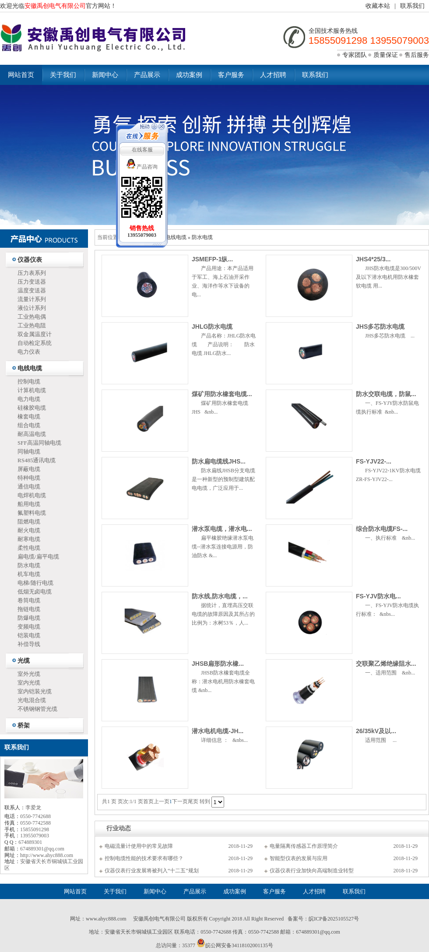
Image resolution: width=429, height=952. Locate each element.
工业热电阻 (32, 325)
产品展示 (147, 74)
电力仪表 (29, 351)
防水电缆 (29, 565)
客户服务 (231, 74)
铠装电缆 (29, 635)
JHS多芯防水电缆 (380, 326)
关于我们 (63, 74)
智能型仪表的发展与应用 (298, 858)
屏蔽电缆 (29, 469)
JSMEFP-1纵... (212, 259)
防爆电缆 (29, 618)
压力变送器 (32, 281)
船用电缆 (29, 504)
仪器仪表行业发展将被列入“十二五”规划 (152, 871)
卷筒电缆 (29, 600)
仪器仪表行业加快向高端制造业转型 (312, 871)
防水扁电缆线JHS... (219, 461)
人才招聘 (273, 74)
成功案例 (189, 74)
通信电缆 (29, 486)
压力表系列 (32, 273)
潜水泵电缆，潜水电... (222, 528)
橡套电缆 (29, 416)
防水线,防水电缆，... (220, 596)
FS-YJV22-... (373, 461)
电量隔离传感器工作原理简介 (304, 846)
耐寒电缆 (29, 539)
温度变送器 (32, 290)
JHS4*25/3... (373, 259)
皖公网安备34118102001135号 (239, 945)
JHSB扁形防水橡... (218, 663)
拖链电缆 (29, 609)
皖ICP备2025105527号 (334, 919)
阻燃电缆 (29, 521)
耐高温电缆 (32, 434)
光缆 (24, 660)
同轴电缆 (29, 451)
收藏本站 (378, 6)
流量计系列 (32, 299)
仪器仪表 (30, 259)
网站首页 (21, 74)
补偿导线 (29, 644)
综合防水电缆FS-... (382, 528)
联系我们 (412, 6)
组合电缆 (29, 425)
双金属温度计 (35, 334)
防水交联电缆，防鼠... (386, 393)
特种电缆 (29, 477)
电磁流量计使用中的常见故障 (139, 846)
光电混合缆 (32, 700)
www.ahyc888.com (106, 919)
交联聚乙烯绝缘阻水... (386, 663)
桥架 (24, 725)
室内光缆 (29, 682)
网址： (78, 919)
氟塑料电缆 (32, 512)
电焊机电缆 (32, 495)
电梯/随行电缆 (35, 583)
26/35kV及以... (376, 730)
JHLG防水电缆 (212, 326)
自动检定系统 (35, 343)
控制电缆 (29, 381)
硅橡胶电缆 (32, 407)
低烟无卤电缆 (35, 591)
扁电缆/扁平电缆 (38, 556)
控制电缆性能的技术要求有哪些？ (144, 858)
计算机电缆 (32, 390)
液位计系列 (32, 308)
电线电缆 (30, 368)
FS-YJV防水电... (378, 596)
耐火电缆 (29, 530)
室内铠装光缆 (35, 691)
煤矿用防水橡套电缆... (222, 393)
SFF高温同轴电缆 (39, 442)
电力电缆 (29, 399)
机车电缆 (29, 574)
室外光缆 (29, 674)
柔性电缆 (29, 548)
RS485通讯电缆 (37, 460)
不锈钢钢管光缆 (37, 709)
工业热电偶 (32, 316)
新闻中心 (105, 74)
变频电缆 (29, 626)
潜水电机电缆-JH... (217, 730)
